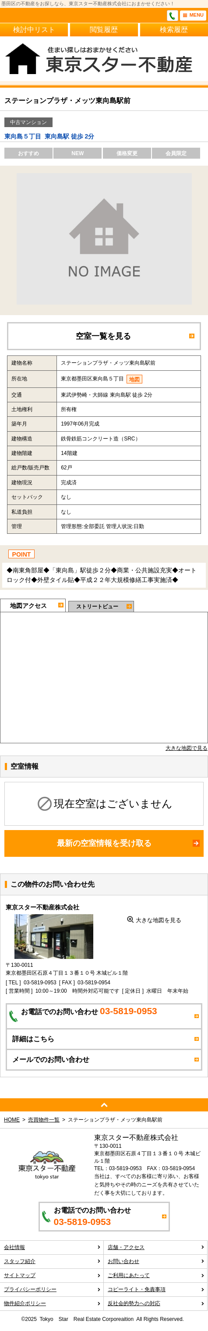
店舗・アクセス (156, 1247)
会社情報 (52, 1247)
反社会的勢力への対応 (156, 1303)
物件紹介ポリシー (52, 1303)
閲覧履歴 (104, 29)
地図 (134, 379)
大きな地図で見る (187, 748)
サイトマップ (52, 1275)
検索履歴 (174, 29)
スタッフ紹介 (52, 1261)
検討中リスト (34, 29)
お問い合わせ (156, 1261)
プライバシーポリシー (52, 1289)
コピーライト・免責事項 (156, 1289)
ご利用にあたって (156, 1275)
